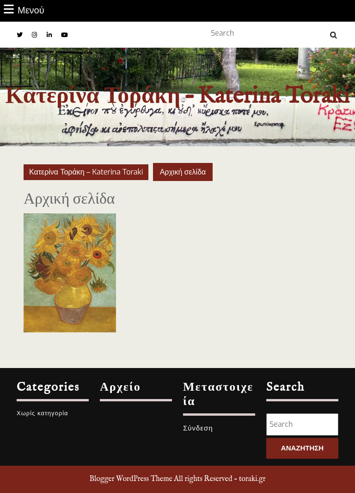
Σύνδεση (198, 428)
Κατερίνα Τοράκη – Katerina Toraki (177, 96)
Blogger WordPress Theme (130, 479)
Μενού (24, 10)
